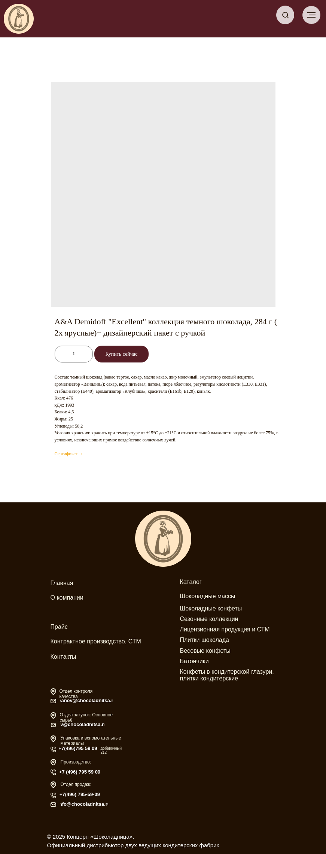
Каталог (191, 582)
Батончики (194, 661)
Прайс (59, 627)
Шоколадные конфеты (211, 608)
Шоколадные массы (207, 596)
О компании (67, 597)
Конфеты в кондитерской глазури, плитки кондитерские (227, 675)
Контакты (63, 656)
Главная (62, 583)
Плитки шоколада (204, 640)
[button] (285, 14)
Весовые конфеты (205, 651)
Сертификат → (69, 453)
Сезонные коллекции (209, 619)
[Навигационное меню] (311, 15)
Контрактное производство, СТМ (96, 641)
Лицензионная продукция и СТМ (225, 629)
